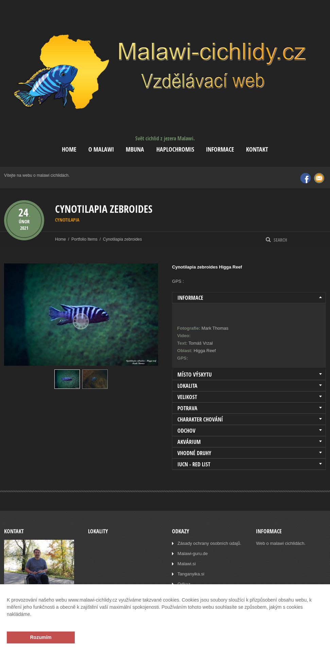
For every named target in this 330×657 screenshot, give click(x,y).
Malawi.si (186, 563)
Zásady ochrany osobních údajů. (209, 543)
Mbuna (135, 149)
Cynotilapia (67, 220)
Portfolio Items (84, 239)
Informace (220, 149)
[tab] (249, 298)
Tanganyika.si (190, 573)
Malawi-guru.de (192, 553)
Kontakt (257, 149)
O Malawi (101, 149)
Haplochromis (175, 149)
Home (69, 149)
